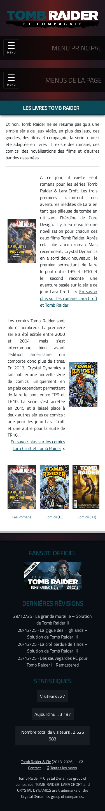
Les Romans (21, 517)
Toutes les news (62, 768)
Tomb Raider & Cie (36, 762)
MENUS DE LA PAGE (73, 80)
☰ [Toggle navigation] (11, 79)
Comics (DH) (87, 517)
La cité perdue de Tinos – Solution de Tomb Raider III (57, 647)
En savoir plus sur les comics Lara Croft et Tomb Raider (38, 445)
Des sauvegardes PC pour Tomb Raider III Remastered (57, 661)
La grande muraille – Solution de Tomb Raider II (63, 619)
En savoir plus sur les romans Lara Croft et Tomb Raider (68, 298)
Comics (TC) (54, 517)
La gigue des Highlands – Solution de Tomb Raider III (57, 633)
